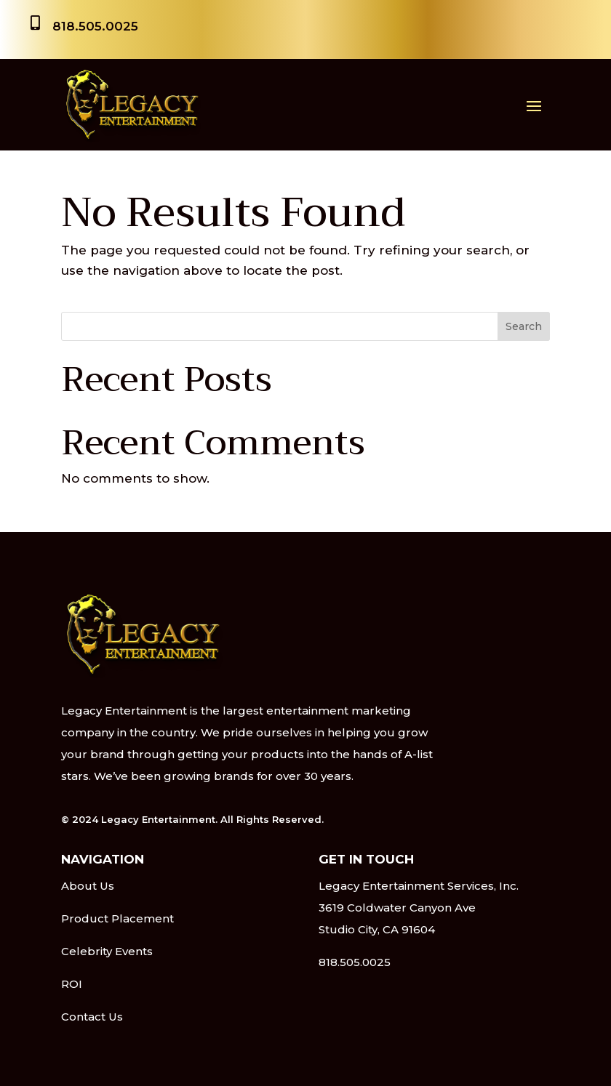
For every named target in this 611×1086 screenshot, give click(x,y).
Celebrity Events (107, 951)
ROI (71, 984)
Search (524, 326)
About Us (87, 886)
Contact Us (92, 1016)
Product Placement (117, 918)
